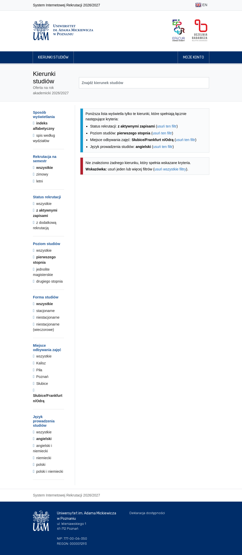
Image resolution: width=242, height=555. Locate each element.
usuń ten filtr (166, 126)
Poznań (41, 377)
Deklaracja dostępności (147, 513)
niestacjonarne (46, 317)
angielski (42, 439)
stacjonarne (44, 311)
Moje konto (193, 57)
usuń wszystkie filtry (170, 169)
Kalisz (39, 363)
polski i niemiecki (48, 471)
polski (39, 464)
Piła (37, 370)
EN (201, 5)
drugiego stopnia (48, 281)
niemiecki (42, 458)
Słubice (40, 383)
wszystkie (43, 168)
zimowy (40, 174)
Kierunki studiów (53, 57)
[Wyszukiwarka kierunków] (144, 82)
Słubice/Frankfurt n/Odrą (47, 395)
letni (38, 181)
